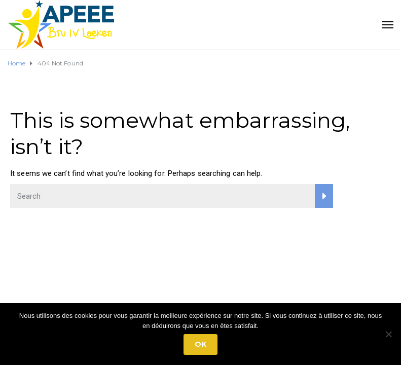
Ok (200, 344)
